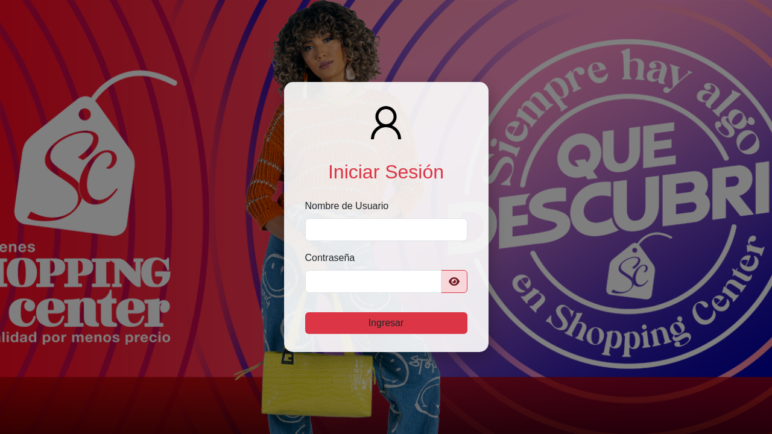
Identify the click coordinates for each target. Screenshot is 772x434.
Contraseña (330, 258)
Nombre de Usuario (347, 206)
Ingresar (386, 323)
